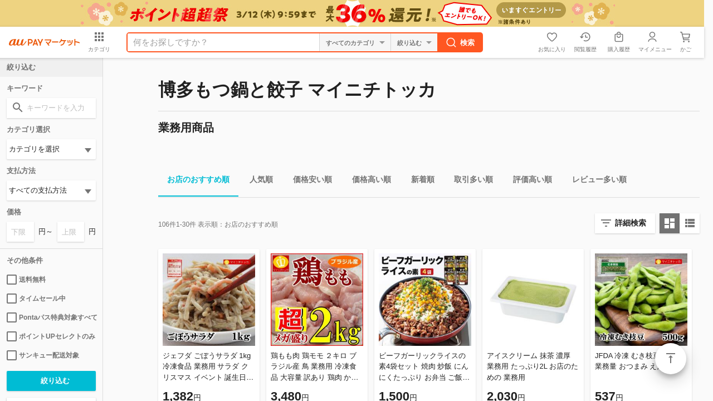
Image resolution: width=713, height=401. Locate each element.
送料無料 (26, 280)
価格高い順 (367, 181)
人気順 (257, 181)
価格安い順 (308, 181)
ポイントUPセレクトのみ (51, 336)
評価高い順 (528, 181)
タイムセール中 (36, 299)
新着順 (418, 181)
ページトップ (670, 358)
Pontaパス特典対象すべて (51, 317)
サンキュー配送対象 (43, 355)
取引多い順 (469, 181)
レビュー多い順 (595, 181)
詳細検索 (630, 222)
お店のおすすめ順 (193, 181)
